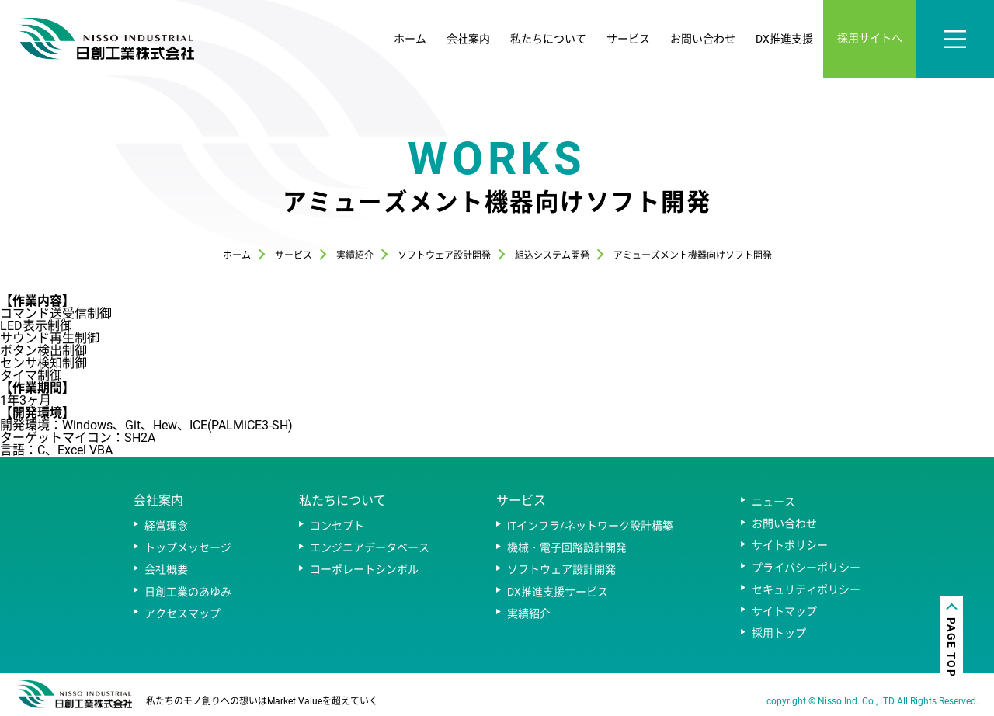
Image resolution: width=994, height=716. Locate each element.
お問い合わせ (702, 39)
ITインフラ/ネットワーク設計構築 (590, 526)
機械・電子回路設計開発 (567, 547)
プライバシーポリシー (806, 567)
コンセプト (337, 526)
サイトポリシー (790, 545)
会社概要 (166, 569)
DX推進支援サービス (557, 592)
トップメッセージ (187, 547)
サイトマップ (784, 611)
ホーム (410, 39)
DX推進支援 (784, 39)
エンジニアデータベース (369, 547)
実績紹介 (529, 613)
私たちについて (548, 39)
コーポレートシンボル (364, 569)
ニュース (773, 501)
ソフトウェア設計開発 (561, 569)
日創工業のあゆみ (187, 592)
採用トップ (779, 633)
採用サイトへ (869, 38)
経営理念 (166, 526)
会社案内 (468, 39)
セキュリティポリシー (806, 589)
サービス (628, 39)
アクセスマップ (182, 613)
